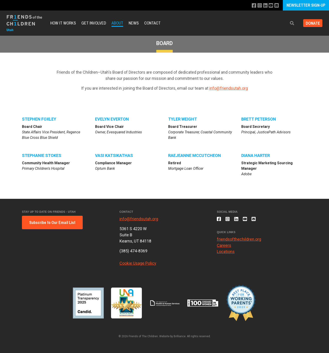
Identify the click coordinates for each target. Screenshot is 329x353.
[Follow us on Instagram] (258, 5)
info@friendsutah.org (228, 88)
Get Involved (93, 23)
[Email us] (276, 5)
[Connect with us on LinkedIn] (264, 5)
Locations (226, 253)
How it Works (63, 23)
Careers (224, 247)
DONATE (311, 23)
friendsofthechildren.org (239, 241)
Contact (152, 23)
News (134, 23)
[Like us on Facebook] (251, 5)
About (117, 23)
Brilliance (180, 336)
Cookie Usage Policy (137, 263)
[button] (289, 23)
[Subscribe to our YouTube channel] (270, 5)
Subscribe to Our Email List (52, 222)
